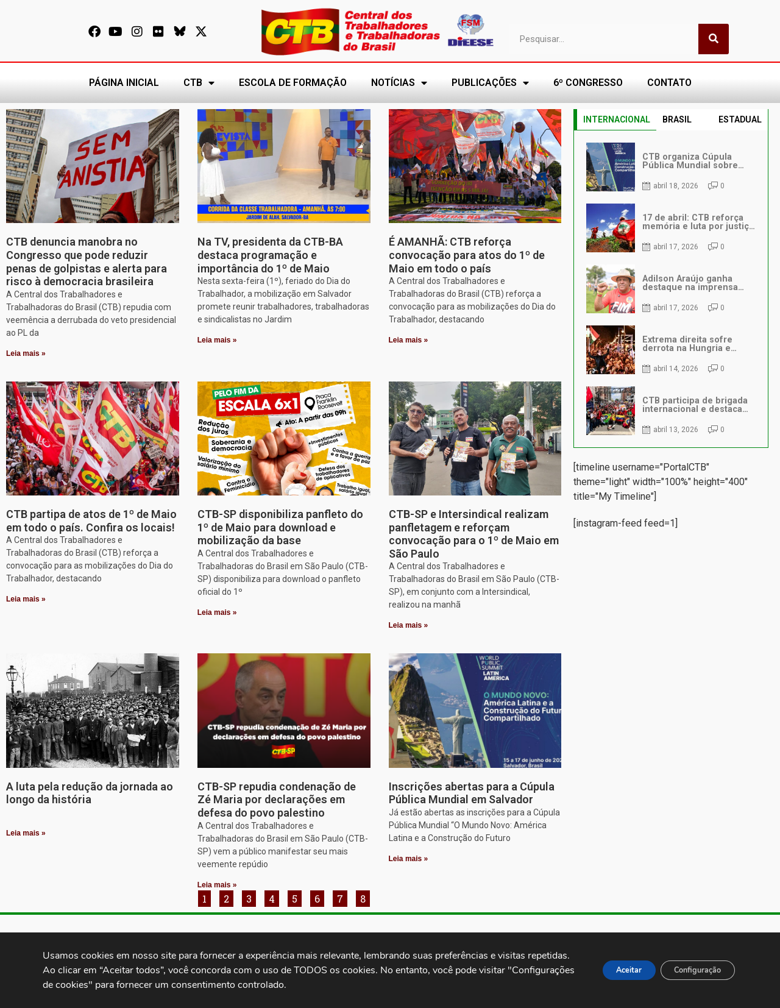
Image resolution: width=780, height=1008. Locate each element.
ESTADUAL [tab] (740, 119)
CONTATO (669, 82)
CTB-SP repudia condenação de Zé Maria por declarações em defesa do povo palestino (276, 799)
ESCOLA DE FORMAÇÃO (293, 82)
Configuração (689, 970)
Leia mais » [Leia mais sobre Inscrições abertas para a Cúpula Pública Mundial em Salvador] (408, 858)
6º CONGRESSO (588, 82)
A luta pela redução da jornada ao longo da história (89, 793)
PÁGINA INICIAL (124, 82)
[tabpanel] (671, 288)
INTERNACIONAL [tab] (616, 119)
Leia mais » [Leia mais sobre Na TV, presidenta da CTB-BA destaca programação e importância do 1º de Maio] (217, 340)
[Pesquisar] (713, 39)
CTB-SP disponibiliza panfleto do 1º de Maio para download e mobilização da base (280, 527)
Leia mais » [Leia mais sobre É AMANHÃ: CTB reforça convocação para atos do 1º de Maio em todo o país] (408, 340)
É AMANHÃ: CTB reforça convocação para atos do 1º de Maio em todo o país (467, 254)
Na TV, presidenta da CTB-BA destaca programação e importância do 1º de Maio (270, 254)
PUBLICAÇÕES (490, 83)
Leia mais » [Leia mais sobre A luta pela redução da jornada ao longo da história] (26, 833)
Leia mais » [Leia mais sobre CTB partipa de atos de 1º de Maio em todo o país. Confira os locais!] (26, 599)
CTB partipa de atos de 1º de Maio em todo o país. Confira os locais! (91, 521)
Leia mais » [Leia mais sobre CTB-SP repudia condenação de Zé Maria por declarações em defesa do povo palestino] (217, 885)
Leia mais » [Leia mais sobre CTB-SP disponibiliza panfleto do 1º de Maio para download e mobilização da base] (217, 612)
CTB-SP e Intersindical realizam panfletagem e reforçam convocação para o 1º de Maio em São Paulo (474, 534)
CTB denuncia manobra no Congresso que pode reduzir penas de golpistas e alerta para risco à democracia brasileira (86, 261)
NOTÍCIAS (399, 83)
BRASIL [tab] (677, 119)
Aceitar (605, 970)
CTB (198, 83)
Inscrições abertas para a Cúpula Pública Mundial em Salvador (472, 793)
